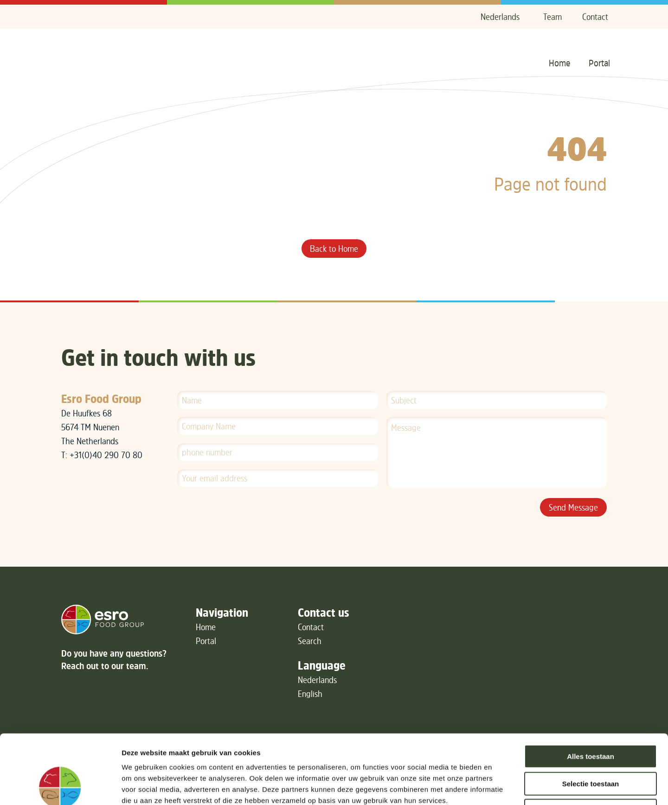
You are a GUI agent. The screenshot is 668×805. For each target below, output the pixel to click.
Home (559, 63)
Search (309, 641)
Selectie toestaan (590, 719)
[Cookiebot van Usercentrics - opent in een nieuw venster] (60, 787)
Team (552, 17)
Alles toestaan (590, 692)
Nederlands (500, 17)
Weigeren (590, 746)
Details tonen (501, 787)
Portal (599, 63)
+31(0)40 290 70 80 (106, 455)
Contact (595, 17)
